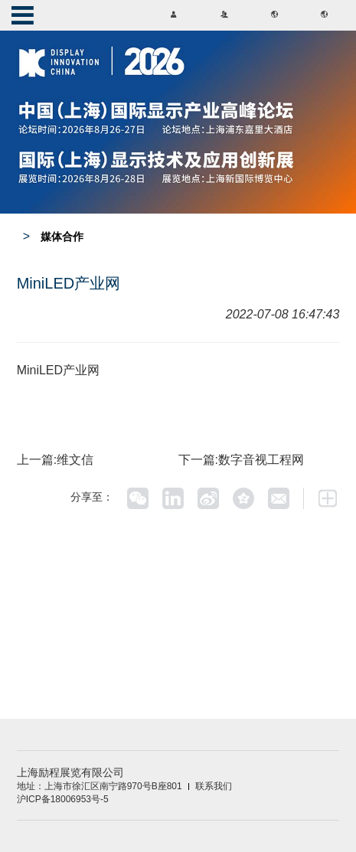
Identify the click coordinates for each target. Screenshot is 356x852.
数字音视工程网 (261, 459)
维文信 (75, 459)
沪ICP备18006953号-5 (63, 799)
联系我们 (213, 786)
